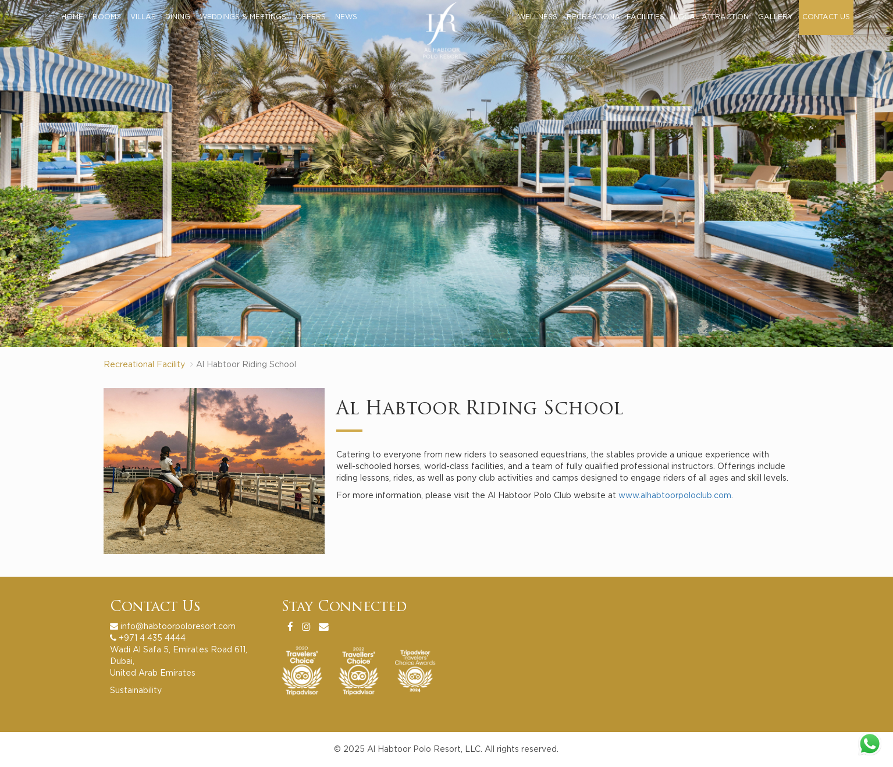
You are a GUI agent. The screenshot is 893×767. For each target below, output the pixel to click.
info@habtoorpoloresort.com (178, 626)
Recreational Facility (144, 364)
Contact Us (155, 608)
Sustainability (136, 690)
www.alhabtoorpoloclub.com (674, 495)
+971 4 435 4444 (152, 638)
